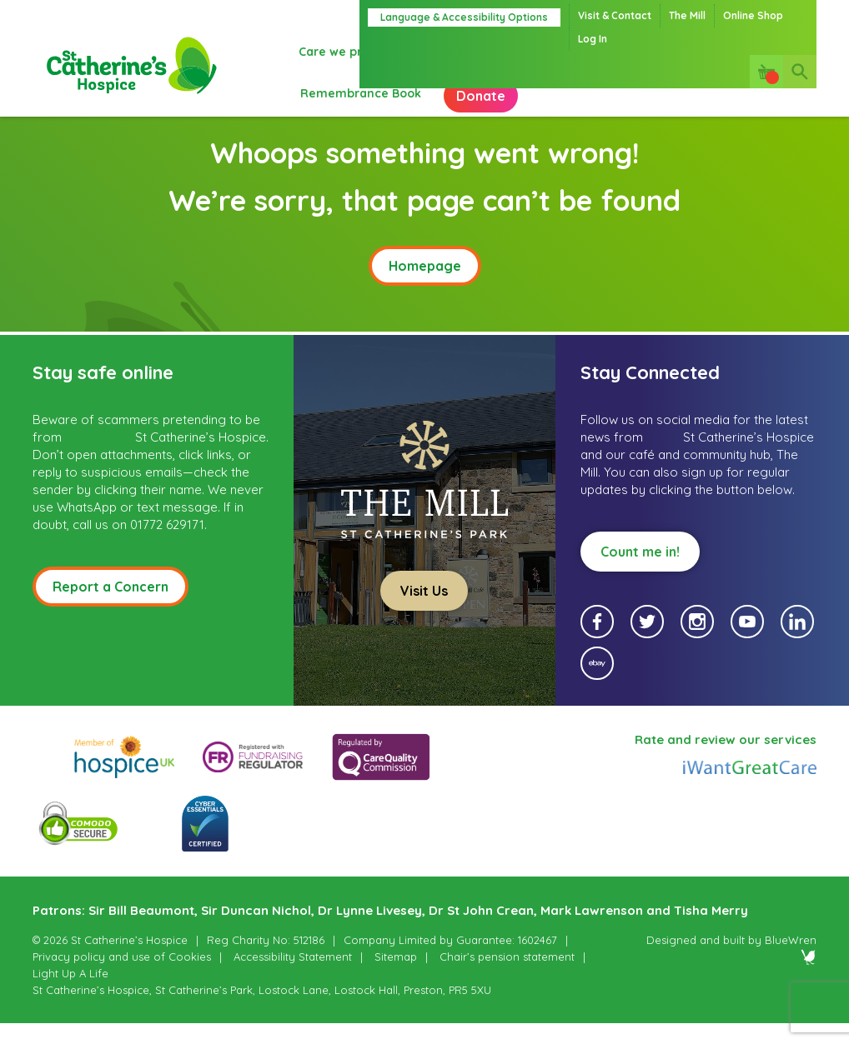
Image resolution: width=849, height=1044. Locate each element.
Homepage (425, 286)
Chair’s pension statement (507, 977)
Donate (340, 108)
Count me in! (640, 572)
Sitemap (395, 977)
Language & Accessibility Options (464, 17)
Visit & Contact (614, 15)
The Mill (687, 15)
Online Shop (753, 15)
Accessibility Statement (293, 977)
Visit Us (424, 611)
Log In (592, 38)
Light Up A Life (70, 994)
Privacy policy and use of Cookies (122, 977)
